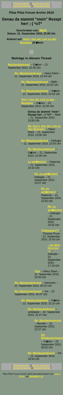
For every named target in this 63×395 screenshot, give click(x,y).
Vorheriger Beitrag (22, 6)
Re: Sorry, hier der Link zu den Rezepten (44, 128)
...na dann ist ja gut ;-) (54, 248)
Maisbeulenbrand (19, 64)
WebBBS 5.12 (36, 376)
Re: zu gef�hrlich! (46, 174)
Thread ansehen (21, 3)
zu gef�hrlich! (37, 161)
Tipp (37, 271)
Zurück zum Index (41, 3)
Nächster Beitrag (42, 6)
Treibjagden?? (50, 230)
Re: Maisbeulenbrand (28, 73)
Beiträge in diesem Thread (31, 58)
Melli (43, 30)
